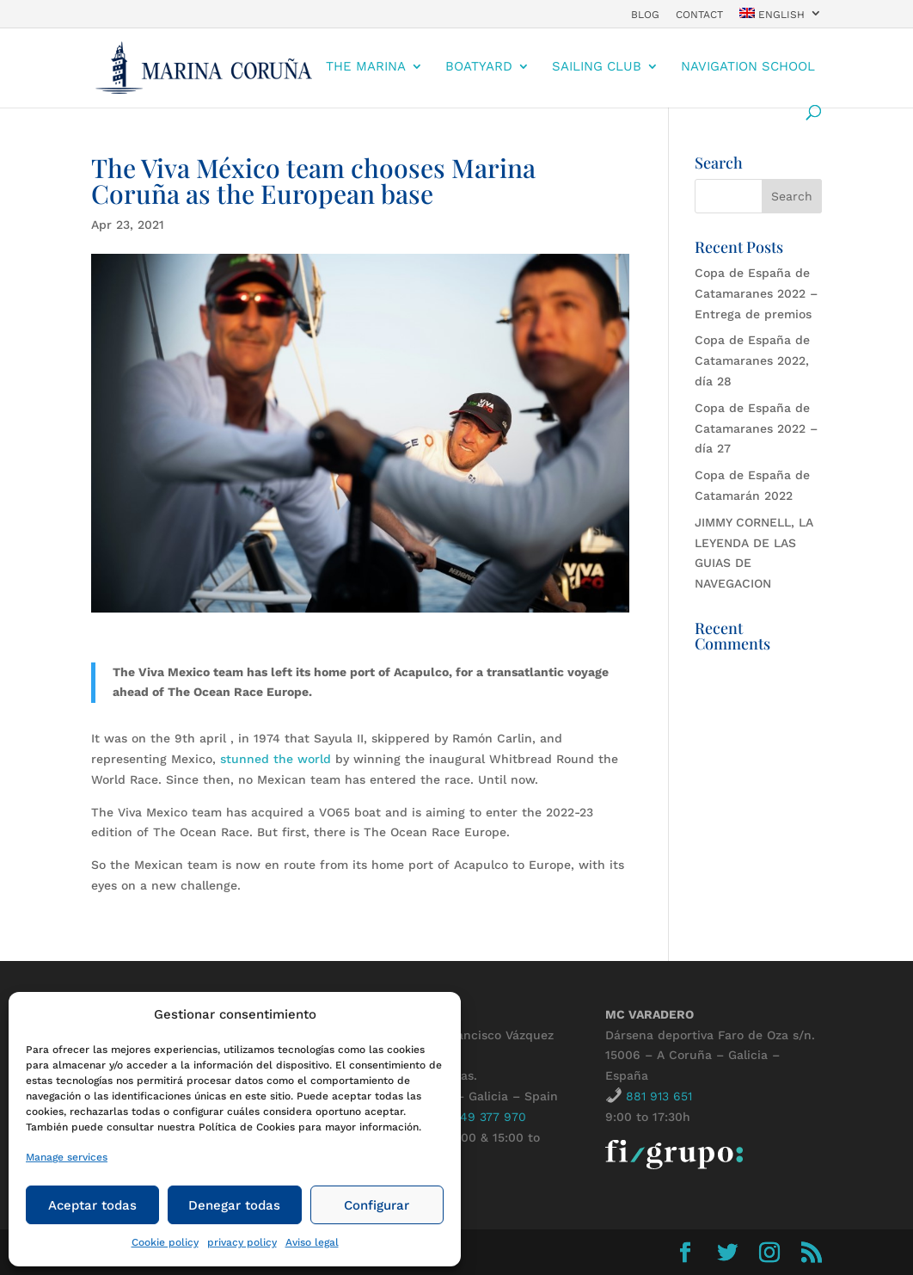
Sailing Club (596, 67)
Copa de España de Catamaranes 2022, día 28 (752, 360)
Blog (645, 15)
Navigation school (748, 67)
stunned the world (275, 759)
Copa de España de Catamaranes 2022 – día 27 (756, 428)
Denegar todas (234, 1205)
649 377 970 (489, 1117)
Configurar (376, 1205)
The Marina (366, 67)
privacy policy (242, 1242)
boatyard (478, 67)
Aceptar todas (92, 1205)
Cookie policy (165, 1242)
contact (699, 15)
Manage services (66, 1157)
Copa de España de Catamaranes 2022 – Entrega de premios (756, 293)
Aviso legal (312, 1242)
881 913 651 (659, 1096)
